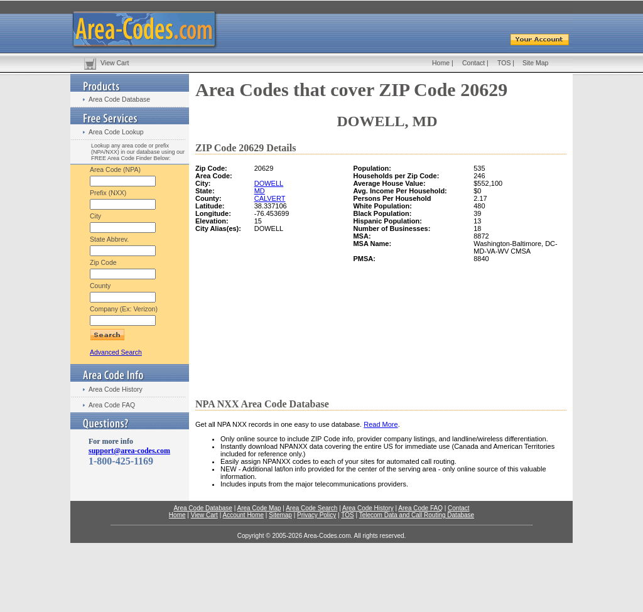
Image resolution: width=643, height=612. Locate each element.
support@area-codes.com (129, 450)
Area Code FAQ (112, 405)
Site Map (535, 63)
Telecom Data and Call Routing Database (416, 515)
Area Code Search (311, 508)
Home (441, 63)
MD (259, 191)
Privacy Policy (316, 515)
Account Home (243, 515)
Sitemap (280, 515)
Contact (473, 63)
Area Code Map (259, 508)
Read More (380, 424)
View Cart (114, 63)
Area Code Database (119, 99)
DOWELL (268, 183)
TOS (504, 63)
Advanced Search (116, 352)
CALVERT (270, 198)
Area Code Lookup (116, 132)
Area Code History (116, 389)
